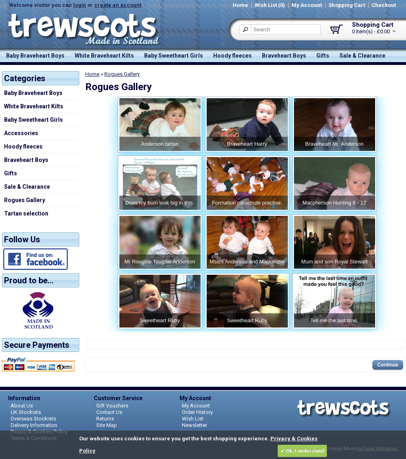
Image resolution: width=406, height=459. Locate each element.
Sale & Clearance (362, 55)
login (79, 5)
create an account (117, 5)
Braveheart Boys (284, 55)
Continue (387, 365)
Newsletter (194, 425)
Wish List (192, 419)
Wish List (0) (270, 5)
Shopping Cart (346, 5)
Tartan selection (26, 213)
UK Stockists (26, 412)
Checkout (383, 5)
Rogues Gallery (24, 200)
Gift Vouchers (112, 406)
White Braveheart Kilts (104, 55)
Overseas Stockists (33, 419)
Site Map (106, 425)
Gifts (322, 55)
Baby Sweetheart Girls (173, 55)
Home (240, 5)
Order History (197, 412)
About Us (22, 406)
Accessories (21, 133)
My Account (307, 5)
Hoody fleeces (232, 55)
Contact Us (109, 412)
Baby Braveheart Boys (35, 55)
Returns (105, 419)
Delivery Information (34, 425)
